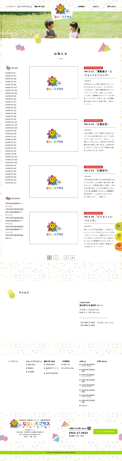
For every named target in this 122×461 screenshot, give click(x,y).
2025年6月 (9, 105)
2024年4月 (9, 145)
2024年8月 (9, 134)
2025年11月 (9, 90)
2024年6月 (9, 139)
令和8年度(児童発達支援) (14, 209)
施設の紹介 (31, 364)
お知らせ (96, 6)
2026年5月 (9, 73)
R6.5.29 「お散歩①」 (97, 170)
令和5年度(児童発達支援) (14, 235)
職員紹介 (31, 368)
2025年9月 (9, 96)
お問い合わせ (111, 6)
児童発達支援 (50, 364)
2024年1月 (9, 154)
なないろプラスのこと (24, 6)
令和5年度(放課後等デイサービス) (88, 396)
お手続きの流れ (69, 368)
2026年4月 (9, 76)
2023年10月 (9, 162)
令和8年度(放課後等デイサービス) (88, 365)
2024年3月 (9, 148)
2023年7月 (9, 171)
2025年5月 (9, 108)
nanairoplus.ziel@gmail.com (31, 434)
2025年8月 (9, 99)
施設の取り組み (39, 6)
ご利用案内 (81, 6)
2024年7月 (9, 136)
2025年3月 (9, 113)
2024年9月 (9, 131)
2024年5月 (9, 142)
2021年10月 (9, 183)
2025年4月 (9, 110)
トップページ (10, 6)
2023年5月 (9, 177)
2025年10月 (9, 93)
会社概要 (31, 372)
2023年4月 (9, 180)
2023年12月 (9, 157)
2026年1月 (9, 84)
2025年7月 (9, 102)
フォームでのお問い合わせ (105, 431)
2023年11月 (9, 160)
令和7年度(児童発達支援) (14, 218)
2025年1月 (9, 119)
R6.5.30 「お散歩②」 (97, 124)
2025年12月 (9, 87)
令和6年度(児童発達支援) (14, 226)
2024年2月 (9, 151)
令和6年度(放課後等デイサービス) (88, 385)
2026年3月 (9, 79)
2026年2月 (9, 82)
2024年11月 (9, 125)
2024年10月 (9, 128)
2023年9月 (9, 165)
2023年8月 (9, 168)
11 (66, 258)
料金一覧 (67, 364)
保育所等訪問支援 (52, 373)
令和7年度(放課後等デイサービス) (88, 375)
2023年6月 (9, 174)
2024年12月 (9, 122)
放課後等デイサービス (52, 368)
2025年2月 (9, 116)
